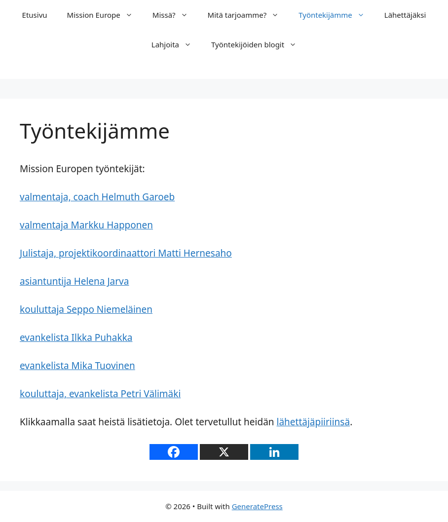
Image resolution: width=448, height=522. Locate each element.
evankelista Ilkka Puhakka (76, 337)
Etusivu (34, 15)
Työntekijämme (336, 15)
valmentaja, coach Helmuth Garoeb (97, 196)
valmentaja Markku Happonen (86, 225)
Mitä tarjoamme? (248, 15)
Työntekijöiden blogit (258, 44)
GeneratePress (257, 506)
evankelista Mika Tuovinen (77, 365)
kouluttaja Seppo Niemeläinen (86, 309)
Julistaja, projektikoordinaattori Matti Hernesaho (126, 253)
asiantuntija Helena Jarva (74, 281)
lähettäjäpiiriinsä (313, 421)
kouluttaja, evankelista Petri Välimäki (100, 393)
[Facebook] (173, 452)
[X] (224, 452)
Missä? (175, 15)
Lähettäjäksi (405, 15)
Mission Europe (105, 15)
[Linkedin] (274, 452)
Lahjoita (176, 44)
